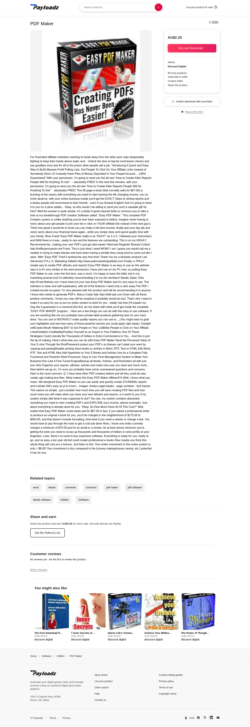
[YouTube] (218, 717)
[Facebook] (198, 717)
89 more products (177, 73)
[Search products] (158, 7)
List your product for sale (201, 7)
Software (83, 499)
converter (70, 487)
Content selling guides (171, 675)
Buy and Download (192, 48)
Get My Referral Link (47, 532)
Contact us (100, 700)
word (36, 487)
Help (97, 693)
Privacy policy (166, 681)
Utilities (64, 499)
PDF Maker (76, 656)
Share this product (178, 85)
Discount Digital (177, 66)
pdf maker (112, 487)
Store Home (101, 675)
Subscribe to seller (178, 76)
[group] (51, 617)
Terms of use (166, 687)
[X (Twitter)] (204, 717)
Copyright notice (167, 693)
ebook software (42, 499)
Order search (102, 687)
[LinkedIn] (211, 717)
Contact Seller (175, 81)
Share (213, 21)
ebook (52, 487)
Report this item (192, 111)
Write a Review (38, 569)
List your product (104, 681)
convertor (91, 487)
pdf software (135, 487)
